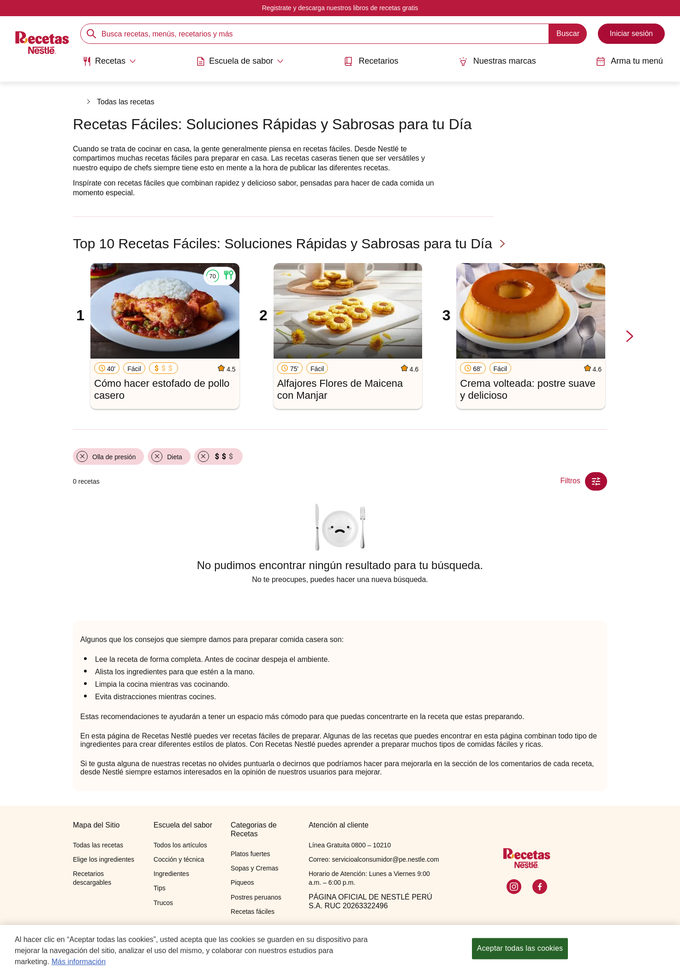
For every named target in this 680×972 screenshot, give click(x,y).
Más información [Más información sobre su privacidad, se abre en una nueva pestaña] (79, 968)
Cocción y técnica (179, 859)
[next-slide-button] (630, 336)
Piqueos (242, 882)
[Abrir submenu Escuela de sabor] (240, 61)
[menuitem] (109, 64)
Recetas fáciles (252, 911)
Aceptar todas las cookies (520, 954)
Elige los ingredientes (103, 859)
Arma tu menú (629, 61)
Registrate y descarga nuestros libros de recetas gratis (340, 8)
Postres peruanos (256, 897)
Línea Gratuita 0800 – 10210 (350, 845)
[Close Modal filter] (596, 481)
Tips (160, 888)
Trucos (163, 902)
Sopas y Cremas (254, 868)
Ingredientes (171, 873)
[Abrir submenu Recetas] (109, 61)
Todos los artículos (180, 845)
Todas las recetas (126, 102)
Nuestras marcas (497, 61)
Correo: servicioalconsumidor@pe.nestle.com (374, 859)
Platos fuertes (250, 854)
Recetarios (371, 61)
